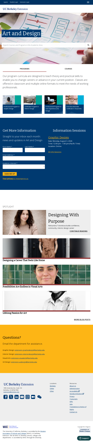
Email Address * (24, 157)
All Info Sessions (54, 152)
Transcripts (73, 399)
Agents (6, 2)
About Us (73, 386)
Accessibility (75, 391)
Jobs (71, 404)
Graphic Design (58, 137)
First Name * (13, 149)
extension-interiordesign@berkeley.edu (30, 354)
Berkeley (53, 386)
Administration (75, 389)
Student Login (14, 2)
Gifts (71, 402)
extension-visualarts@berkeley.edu (24, 358)
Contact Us (73, 412)
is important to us (15, 179)
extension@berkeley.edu (11, 392)
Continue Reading (79, 231)
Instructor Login (24, 2)
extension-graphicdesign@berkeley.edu (30, 350)
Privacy (72, 396)
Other (52, 391)
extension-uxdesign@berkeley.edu (24, 362)
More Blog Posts (82, 319)
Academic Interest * (24, 165)
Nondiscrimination (77, 394)
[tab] (25, 69)
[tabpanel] (46, 96)
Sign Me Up (9, 174)
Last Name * (35, 149)
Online (52, 389)
